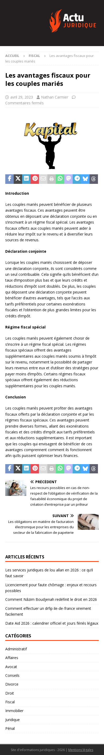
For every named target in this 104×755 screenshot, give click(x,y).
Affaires (11, 657)
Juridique (12, 719)
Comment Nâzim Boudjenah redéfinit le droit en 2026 (51, 599)
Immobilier (14, 710)
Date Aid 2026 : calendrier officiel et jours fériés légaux (51, 623)
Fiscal (10, 701)
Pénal (10, 728)
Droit (9, 693)
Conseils (12, 675)
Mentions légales (80, 750)
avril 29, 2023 (21, 97)
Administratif (16, 648)
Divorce (11, 684)
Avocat (11, 666)
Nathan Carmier (54, 97)
